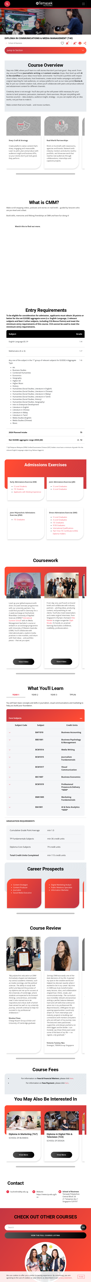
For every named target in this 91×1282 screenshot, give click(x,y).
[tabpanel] (45, 757)
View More (23, 1155)
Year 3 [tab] (54, 694)
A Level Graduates (60, 489)
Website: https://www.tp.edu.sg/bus (46, 1194)
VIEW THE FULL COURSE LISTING (45, 1235)
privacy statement (65, 1278)
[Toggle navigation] (83, 4)
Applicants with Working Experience (27, 492)
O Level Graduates (60, 486)
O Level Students (20, 486)
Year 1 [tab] (15, 694)
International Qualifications (63, 528)
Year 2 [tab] (35, 694)
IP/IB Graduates (59, 525)
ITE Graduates (19, 520)
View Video (23, 662)
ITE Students (19, 489)
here (71, 1078)
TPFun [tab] (73, 694)
